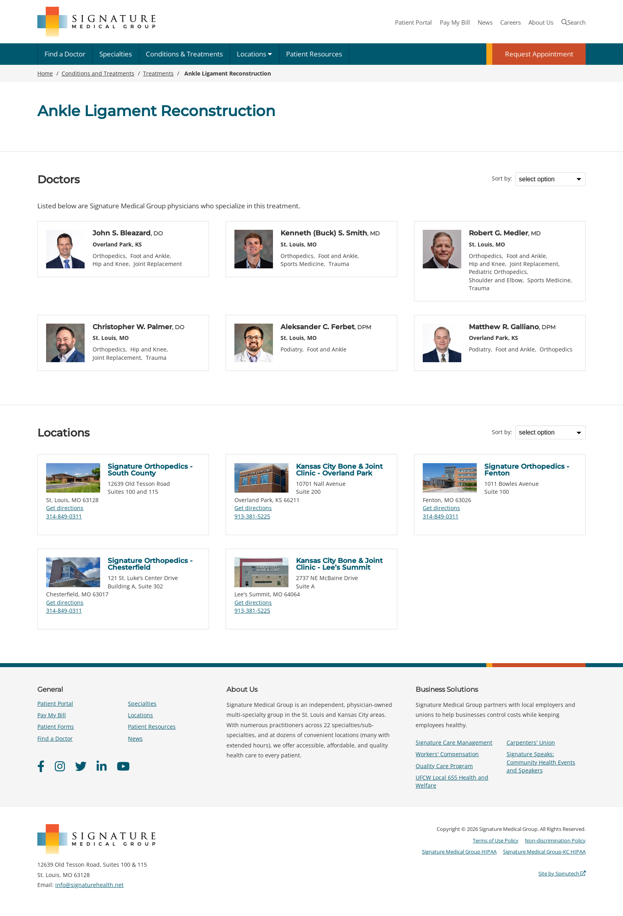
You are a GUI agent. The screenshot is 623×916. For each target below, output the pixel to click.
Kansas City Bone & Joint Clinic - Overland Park (339, 469)
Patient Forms (55, 726)
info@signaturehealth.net (89, 885)
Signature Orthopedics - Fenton (526, 469)
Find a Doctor (64, 53)
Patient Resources (314, 53)
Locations (254, 53)
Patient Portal (413, 22)
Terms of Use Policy (496, 840)
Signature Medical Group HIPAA (459, 851)
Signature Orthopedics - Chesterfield (150, 564)
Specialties (115, 53)
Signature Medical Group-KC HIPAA (544, 851)
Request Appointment (539, 53)
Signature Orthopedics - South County (150, 469)
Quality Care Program (444, 766)
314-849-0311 (64, 516)
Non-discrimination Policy (555, 840)
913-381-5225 (252, 516)
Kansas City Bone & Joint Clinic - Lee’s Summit (339, 564)
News (485, 22)
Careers (510, 22)
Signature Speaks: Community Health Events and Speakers (541, 762)
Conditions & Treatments (184, 53)
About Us (540, 22)
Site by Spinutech (562, 873)
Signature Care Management (454, 742)
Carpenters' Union (531, 742)
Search (573, 22)
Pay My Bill (455, 22)
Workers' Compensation (447, 754)
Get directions (64, 508)
